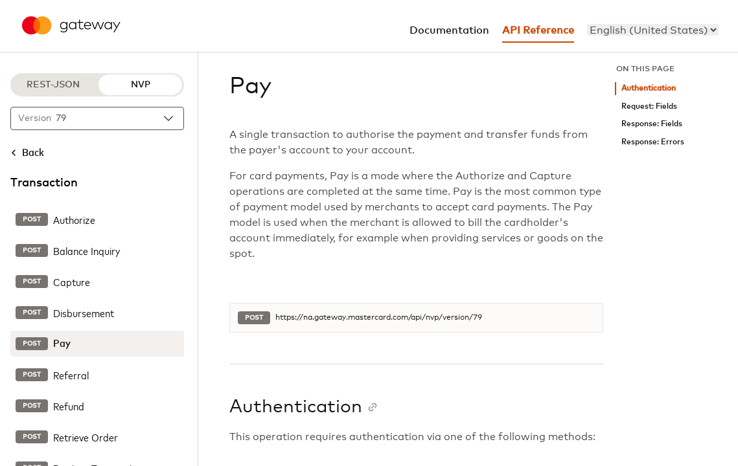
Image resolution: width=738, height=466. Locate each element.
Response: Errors (652, 142)
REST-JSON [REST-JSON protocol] (53, 84)
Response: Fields (651, 124)
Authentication (648, 88)
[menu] (653, 30)
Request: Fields (649, 106)
